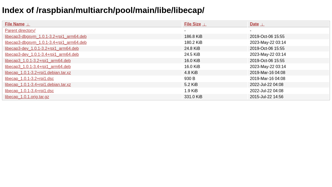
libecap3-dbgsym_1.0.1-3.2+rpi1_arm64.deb (46, 36)
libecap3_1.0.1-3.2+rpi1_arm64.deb (38, 60)
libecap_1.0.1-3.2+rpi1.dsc (29, 78)
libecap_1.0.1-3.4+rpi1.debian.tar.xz (38, 84)
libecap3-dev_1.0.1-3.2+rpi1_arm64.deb (42, 48)
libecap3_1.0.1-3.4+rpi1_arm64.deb (38, 66)
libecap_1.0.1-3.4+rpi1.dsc (29, 91)
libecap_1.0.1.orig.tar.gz (27, 97)
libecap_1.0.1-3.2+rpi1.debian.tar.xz (38, 72)
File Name (15, 24)
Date (254, 24)
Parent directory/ (20, 30)
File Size (192, 24)
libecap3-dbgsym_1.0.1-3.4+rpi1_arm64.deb (46, 42)
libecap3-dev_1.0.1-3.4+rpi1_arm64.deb (42, 54)
